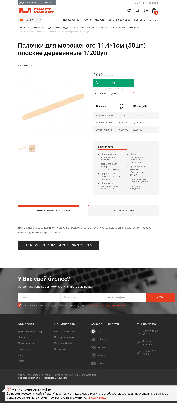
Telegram (102, 340)
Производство (71, 19)
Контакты (140, 19)
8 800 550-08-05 (150, 333)
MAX (100, 332)
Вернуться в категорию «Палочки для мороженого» (58, 246)
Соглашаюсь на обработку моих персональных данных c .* (75, 306)
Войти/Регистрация (146, 2)
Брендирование (64, 338)
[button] (86, 107)
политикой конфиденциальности (107, 306)
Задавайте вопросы (149, 343)
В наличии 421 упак (105, 93)
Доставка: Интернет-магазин (37, 2)
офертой (24, 378)
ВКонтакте (103, 348)
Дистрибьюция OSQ (30, 332)
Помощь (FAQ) (63, 344)
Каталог (30, 19)
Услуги (87, 19)
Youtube (102, 364)
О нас (153, 19)
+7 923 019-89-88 (149, 353)
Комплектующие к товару (53, 211)
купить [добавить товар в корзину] (114, 83)
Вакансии (23, 349)
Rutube (101, 356)
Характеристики (123, 211)
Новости (100, 19)
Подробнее (97, 398)
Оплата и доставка (119, 19)
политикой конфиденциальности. (49, 378)
